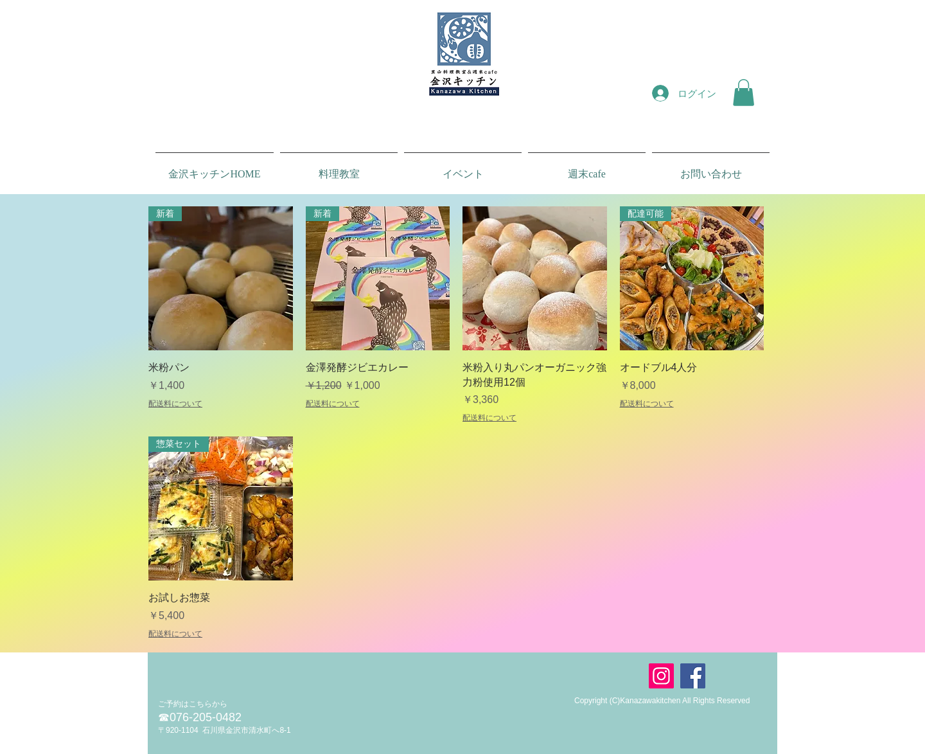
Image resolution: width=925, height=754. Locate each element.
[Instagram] (661, 675)
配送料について (175, 403)
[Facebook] (692, 675)
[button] (743, 92)
